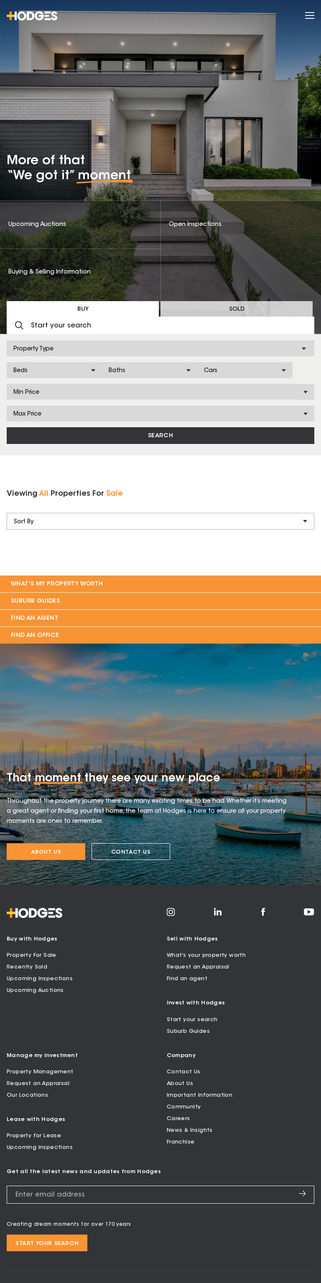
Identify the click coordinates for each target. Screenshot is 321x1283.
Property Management (40, 1072)
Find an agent (187, 978)
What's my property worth (57, 584)
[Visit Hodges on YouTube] (309, 914)
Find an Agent (35, 618)
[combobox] (14, 349)
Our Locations (27, 1095)
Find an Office (35, 636)
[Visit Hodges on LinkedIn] (218, 915)
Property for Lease (34, 1135)
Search (160, 436)
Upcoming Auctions (35, 990)
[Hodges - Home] (32, 16)
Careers (178, 1118)
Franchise (181, 1142)
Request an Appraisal (198, 967)
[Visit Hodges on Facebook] (263, 915)
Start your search (192, 1019)
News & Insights (190, 1130)
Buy (83, 309)
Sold (237, 309)
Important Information (199, 1095)
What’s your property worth (206, 955)
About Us (46, 852)
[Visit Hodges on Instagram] (171, 915)
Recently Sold (27, 967)
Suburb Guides (35, 601)
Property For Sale (31, 955)
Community (184, 1107)
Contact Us (131, 852)
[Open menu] (309, 16)
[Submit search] (19, 326)
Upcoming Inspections (40, 978)
